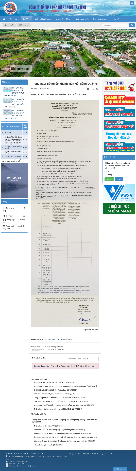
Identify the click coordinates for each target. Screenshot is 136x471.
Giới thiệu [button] (14, 20)
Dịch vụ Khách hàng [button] (43, 20)
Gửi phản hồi (120, 469)
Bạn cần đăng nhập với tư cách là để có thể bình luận (64, 366)
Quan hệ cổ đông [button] (64, 20)
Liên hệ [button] (116, 19)
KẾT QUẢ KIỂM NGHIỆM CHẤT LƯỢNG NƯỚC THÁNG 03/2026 (13, 91)
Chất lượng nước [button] (82, 19)
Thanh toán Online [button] (101, 20)
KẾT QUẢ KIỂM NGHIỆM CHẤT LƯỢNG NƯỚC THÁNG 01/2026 (13, 114)
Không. (109, 175)
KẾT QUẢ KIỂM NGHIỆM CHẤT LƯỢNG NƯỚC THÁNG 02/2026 (13, 103)
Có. (107, 172)
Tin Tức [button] (27, 20)
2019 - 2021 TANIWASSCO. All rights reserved (95, 454)
